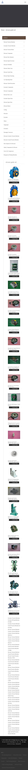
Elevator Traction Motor (9, 49)
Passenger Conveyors (8, 132)
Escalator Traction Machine (9, 45)
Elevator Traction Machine (9, 42)
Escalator (6, 117)
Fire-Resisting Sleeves (6, 755)
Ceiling (5, 109)
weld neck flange (18, 764)
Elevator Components (8, 91)
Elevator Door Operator (9, 57)
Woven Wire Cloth (17, 755)
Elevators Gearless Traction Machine (11, 136)
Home (2, 30)
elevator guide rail (11, 30)
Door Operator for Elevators (10, 143)
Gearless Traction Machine (13, 631)
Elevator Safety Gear (8, 68)
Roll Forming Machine (11, 761)
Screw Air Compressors (9, 151)
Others (5, 121)
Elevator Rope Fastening (9, 75)
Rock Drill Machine (12, 758)
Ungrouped (6, 124)
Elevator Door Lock (8, 94)
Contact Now (15, 182)
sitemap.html (18, 743)
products (5, 37)
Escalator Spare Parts (8, 98)
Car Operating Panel (8, 79)
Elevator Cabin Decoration (9, 83)
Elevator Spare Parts (8, 102)
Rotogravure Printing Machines (10, 154)
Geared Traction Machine (13, 646)
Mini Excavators (21, 761)
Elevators (6, 113)
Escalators (6, 128)
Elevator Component (8, 53)
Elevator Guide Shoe (8, 72)
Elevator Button (7, 106)
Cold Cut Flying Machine (7, 764)
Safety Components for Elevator (10, 147)
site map (13, 743)
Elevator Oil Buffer (8, 64)
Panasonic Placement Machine (8, 767)
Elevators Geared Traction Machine (11, 139)
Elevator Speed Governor (9, 60)
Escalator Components (8, 87)
